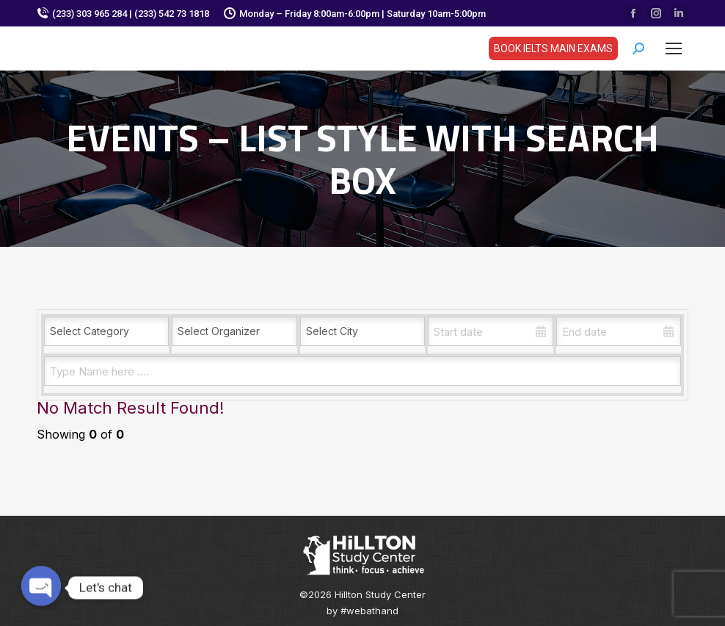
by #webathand (362, 610)
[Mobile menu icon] (673, 48)
